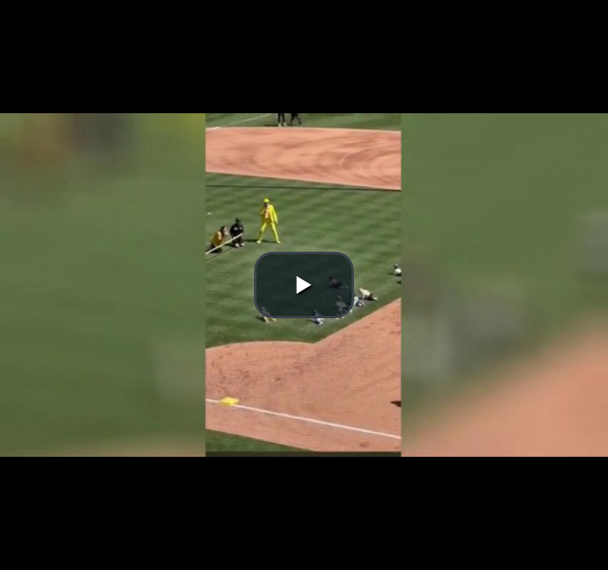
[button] (304, 285)
